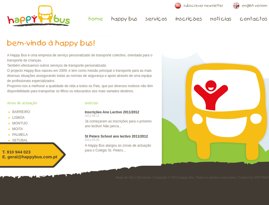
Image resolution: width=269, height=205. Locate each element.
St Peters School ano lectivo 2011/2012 (116, 136)
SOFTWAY (261, 177)
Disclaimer (144, 177)
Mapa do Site (125, 177)
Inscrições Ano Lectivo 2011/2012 (112, 112)
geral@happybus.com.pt (32, 156)
